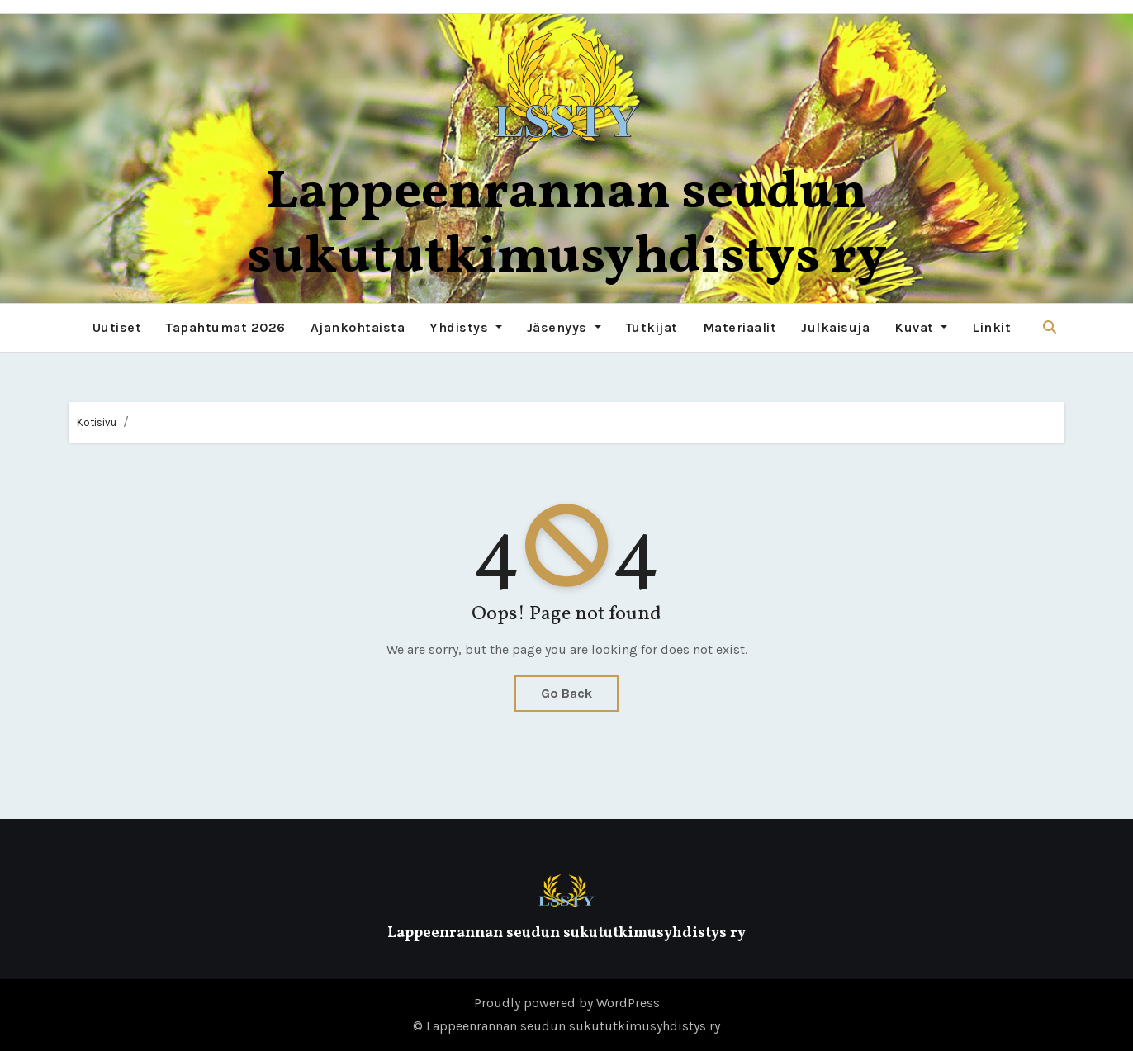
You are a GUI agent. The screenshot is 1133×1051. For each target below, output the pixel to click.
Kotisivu (96, 422)
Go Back (566, 693)
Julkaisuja (835, 327)
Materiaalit (740, 327)
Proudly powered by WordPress (567, 1003)
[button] (1049, 327)
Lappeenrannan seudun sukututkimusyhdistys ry (567, 226)
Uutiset (117, 327)
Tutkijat (652, 327)
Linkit (991, 327)
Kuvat (920, 327)
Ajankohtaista (358, 327)
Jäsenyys (564, 327)
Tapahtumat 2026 (226, 327)
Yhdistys (465, 327)
